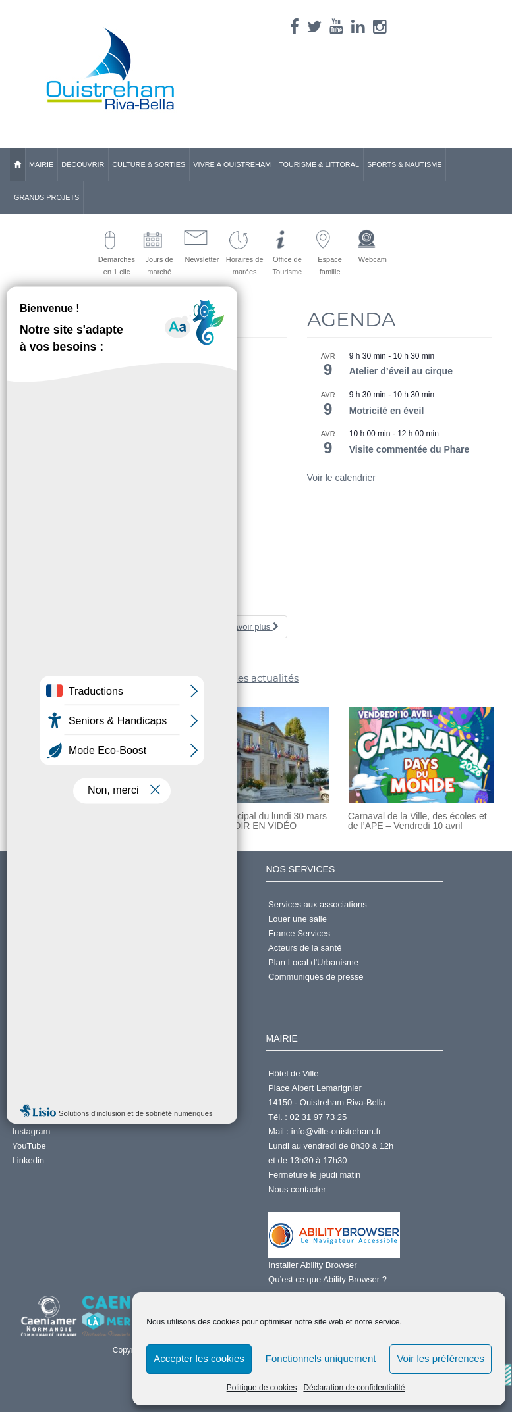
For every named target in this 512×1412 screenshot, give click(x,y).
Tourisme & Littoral (319, 164)
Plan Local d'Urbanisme (313, 962)
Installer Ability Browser (312, 1265)
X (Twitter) (32, 1117)
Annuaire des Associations (63, 1088)
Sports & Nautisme (404, 164)
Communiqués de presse (316, 977)
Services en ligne (45, 919)
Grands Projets (46, 197)
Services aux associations (317, 904)
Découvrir (82, 164)
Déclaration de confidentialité (354, 1387)
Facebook (31, 1102)
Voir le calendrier (341, 477)
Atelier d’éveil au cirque (401, 371)
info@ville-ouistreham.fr (336, 1131)
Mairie (41, 164)
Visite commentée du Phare (409, 449)
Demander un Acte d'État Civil (69, 904)
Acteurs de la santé (304, 948)
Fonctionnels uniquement (321, 1358)
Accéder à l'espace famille (62, 962)
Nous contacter (297, 1189)
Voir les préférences (440, 1358)
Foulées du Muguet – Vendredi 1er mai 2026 (111, 602)
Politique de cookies (262, 1387)
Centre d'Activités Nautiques (66, 1073)
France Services (299, 933)
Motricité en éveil (386, 410)
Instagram (32, 1131)
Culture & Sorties (148, 164)
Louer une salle (297, 919)
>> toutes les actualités (242, 678)
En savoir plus (247, 627)
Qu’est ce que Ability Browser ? (327, 1279)
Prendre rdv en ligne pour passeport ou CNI (95, 948)
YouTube (29, 1146)
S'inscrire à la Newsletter (60, 933)
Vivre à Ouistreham (232, 164)
